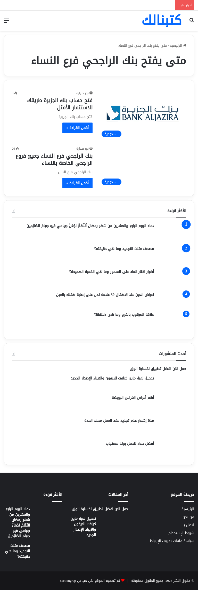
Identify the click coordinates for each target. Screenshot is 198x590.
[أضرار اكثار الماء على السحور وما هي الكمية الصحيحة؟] (172, 278)
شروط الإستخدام (181, 533)
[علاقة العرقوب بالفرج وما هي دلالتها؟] (172, 321)
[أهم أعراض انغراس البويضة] (172, 404)
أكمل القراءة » (77, 127)
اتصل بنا (188, 525)
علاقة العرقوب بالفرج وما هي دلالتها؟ (124, 314)
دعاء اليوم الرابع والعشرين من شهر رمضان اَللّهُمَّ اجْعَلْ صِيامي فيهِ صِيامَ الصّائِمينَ (90, 225)
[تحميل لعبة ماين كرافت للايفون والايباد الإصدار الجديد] (172, 383)
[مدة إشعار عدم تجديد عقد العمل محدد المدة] (172, 427)
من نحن (188, 517)
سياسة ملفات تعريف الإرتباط (172, 541)
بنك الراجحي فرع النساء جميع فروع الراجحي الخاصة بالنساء (54, 159)
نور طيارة (82, 93)
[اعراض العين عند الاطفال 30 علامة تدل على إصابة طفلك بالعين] (172, 300)
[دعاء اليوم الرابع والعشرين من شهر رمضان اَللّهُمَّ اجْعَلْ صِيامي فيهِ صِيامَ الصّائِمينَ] (172, 233)
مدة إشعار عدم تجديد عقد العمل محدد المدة (119, 420)
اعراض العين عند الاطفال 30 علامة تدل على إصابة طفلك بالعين (105, 294)
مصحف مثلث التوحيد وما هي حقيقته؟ (124, 248)
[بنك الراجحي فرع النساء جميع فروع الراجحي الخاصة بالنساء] (142, 167)
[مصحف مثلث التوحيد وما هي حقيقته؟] (172, 255)
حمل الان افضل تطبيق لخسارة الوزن (158, 368)
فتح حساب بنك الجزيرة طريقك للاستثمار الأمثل (60, 103)
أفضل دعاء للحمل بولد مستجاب (130, 443)
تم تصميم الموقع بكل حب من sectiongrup (90, 580)
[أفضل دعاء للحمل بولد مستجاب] (172, 449)
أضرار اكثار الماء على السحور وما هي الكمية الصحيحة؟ (111, 271)
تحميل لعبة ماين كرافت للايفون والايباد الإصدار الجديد (112, 378)
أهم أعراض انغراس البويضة (133, 397)
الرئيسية (178, 45)
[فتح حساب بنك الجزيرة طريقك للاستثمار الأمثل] (142, 115)
